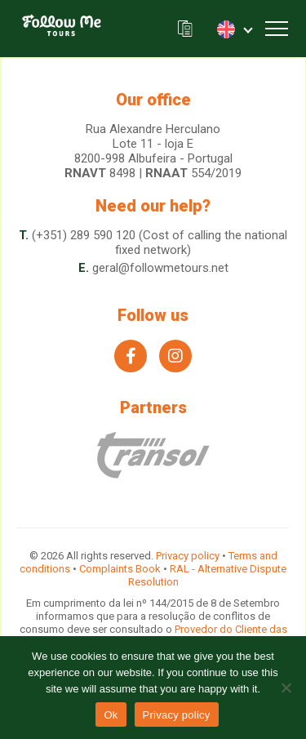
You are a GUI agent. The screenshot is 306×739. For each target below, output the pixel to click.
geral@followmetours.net (160, 267)
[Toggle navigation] (277, 29)
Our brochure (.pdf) (185, 29)
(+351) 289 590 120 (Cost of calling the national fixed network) (159, 242)
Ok (111, 715)
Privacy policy (188, 556)
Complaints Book (120, 569)
